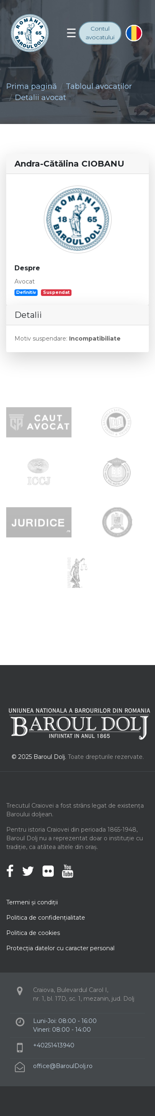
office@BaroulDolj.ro (63, 1066)
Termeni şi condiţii (32, 902)
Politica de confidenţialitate (45, 917)
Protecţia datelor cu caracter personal (60, 948)
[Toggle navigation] (71, 33)
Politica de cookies (33, 933)
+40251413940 (53, 1045)
